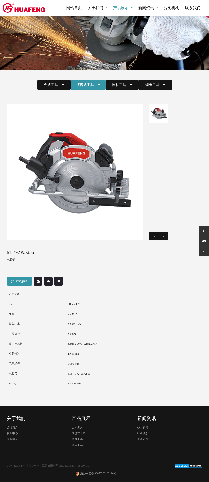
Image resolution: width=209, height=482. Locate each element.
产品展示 (121, 8)
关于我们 (95, 8)
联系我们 (193, 8)
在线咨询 (19, 281)
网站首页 (74, 8)
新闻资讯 (146, 8)
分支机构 (171, 8)
